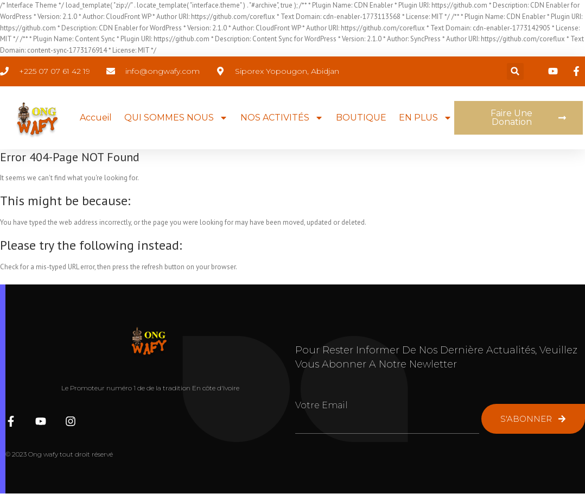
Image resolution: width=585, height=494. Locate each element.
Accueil (96, 117)
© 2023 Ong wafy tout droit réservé (59, 454)
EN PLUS (425, 118)
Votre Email (321, 405)
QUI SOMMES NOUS (176, 118)
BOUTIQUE (361, 117)
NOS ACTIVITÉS (281, 118)
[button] (515, 71)
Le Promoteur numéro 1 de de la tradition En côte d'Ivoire (150, 388)
